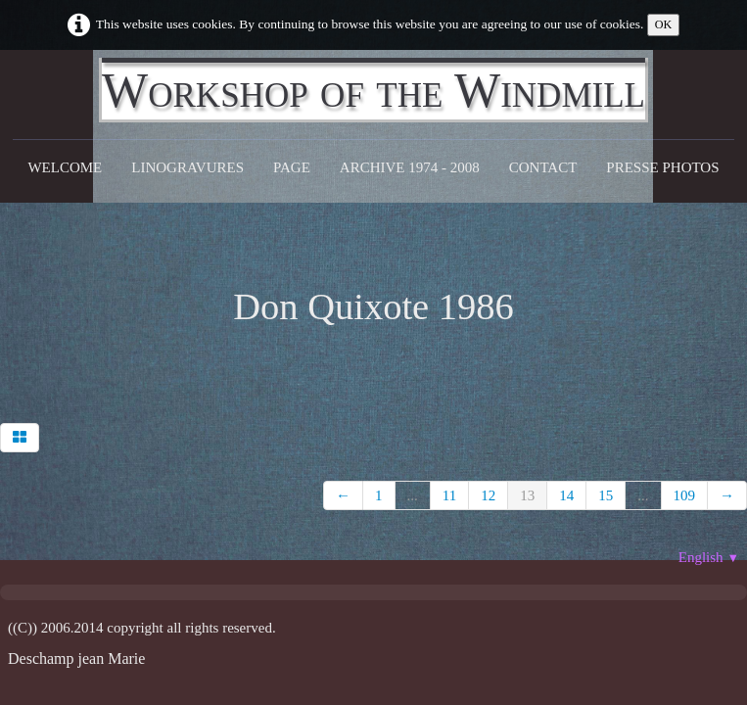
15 (605, 495)
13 (527, 495)
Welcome (64, 167)
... (412, 495)
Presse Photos (662, 167)
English (708, 557)
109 (685, 495)
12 (488, 495)
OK (664, 24)
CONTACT (543, 167)
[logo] (373, 90)
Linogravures (187, 167)
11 (449, 495)
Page (291, 167)
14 (566, 495)
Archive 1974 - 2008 (410, 167)
